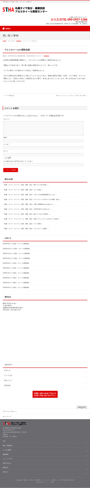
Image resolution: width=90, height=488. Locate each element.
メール (6, 147)
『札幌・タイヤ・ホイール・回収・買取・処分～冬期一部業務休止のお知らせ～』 (29, 207)
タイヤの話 (8, 378)
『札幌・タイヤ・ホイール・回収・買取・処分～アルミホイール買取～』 (26, 231)
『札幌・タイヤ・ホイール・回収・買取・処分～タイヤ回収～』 (23, 226)
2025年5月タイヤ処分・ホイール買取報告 (16, 285)
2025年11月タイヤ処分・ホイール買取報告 (16, 256)
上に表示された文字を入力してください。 (18, 164)
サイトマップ (7, 416)
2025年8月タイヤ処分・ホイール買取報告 (16, 271)
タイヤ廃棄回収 (8, 95)
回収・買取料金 (8, 445)
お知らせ (7, 373)
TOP (4, 441)
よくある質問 (7, 450)
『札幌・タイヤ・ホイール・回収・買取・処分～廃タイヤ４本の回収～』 (26, 187)
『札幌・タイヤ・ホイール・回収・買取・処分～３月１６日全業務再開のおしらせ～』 (30, 197)
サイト (5, 154)
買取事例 (46, 56)
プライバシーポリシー (10, 411)
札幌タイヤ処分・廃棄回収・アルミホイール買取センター (42, 480)
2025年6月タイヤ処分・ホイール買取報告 (16, 280)
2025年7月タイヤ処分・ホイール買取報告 (16, 276)
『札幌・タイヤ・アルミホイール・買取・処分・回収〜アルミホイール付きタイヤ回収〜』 (31, 222)
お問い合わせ (7, 463)
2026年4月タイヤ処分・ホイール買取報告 (16, 246)
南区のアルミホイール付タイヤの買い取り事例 (71, 95)
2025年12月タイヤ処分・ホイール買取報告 (16, 251)
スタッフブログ (8, 459)
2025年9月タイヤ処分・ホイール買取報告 (16, 266)
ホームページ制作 (48, 482)
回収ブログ (8, 383)
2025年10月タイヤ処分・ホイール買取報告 (16, 261)
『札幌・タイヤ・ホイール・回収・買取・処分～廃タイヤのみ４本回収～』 (27, 217)
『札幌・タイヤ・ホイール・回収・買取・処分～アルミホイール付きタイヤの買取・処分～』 (32, 202)
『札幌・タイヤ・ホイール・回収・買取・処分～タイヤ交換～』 (23, 192)
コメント (6, 119)
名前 (5, 140)
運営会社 (5, 467)
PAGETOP (82, 407)
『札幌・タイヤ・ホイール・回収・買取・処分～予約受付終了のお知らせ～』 (27, 212)
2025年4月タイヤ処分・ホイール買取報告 (16, 290)
